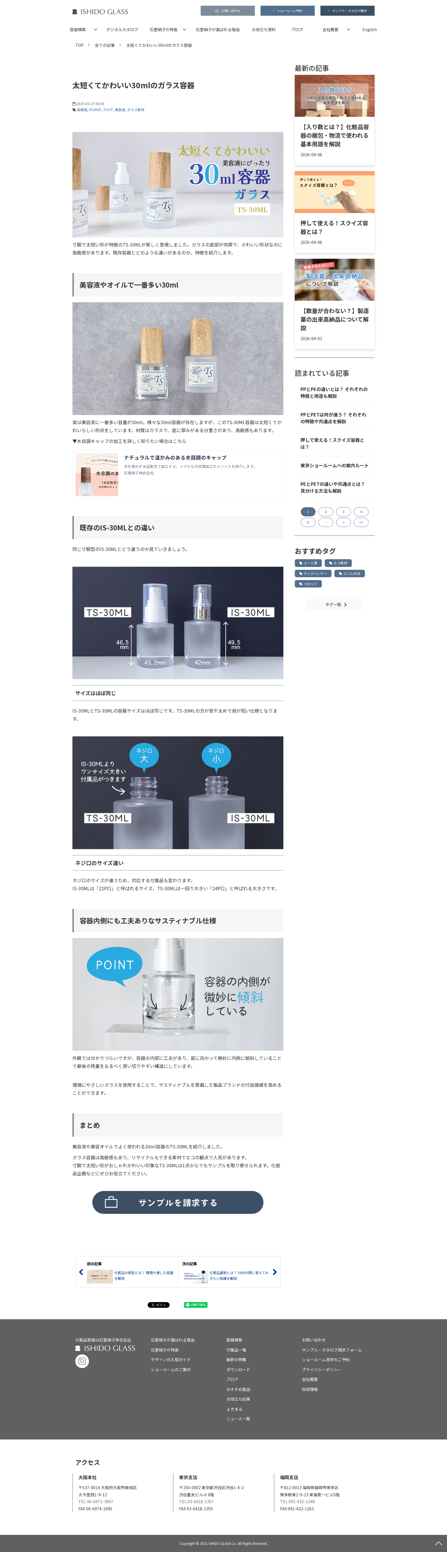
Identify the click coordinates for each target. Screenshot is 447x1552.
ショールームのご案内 (171, 1369)
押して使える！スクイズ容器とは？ (334, 227)
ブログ (297, 29)
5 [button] (308, 522)
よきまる (234, 1409)
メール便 (308, 562)
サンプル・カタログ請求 (349, 10)
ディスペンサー (313, 573)
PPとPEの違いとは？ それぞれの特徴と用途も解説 (334, 392)
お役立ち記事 (238, 1399)
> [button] (344, 522)
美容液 (120, 109)
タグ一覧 (333, 604)
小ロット (308, 583)
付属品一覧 (236, 1350)
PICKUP (95, 109)
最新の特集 (236, 1359)
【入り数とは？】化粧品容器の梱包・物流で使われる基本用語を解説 (334, 135)
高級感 (82, 109)
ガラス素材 (135, 109)
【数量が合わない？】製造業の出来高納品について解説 (334, 319)
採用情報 (310, 1389)
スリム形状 (349, 573)
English (369, 29)
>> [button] (361, 522)
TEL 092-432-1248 (297, 1501)
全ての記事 (105, 45)
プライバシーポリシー (322, 1369)
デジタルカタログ (122, 29)
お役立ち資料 (264, 29)
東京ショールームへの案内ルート (334, 465)
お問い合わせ (231, 10)
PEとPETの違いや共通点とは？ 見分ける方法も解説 (332, 487)
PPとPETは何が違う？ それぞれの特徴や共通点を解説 (333, 418)
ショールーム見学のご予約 (326, 1359)
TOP (79, 45)
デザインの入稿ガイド (171, 1359)
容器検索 (78, 29)
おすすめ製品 (238, 1389)
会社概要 (330, 29)
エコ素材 (338, 562)
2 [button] (326, 512)
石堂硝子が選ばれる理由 (218, 29)
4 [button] (361, 512)
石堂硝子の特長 (164, 29)
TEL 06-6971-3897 (95, 1501)
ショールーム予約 (289, 10)
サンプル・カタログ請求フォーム (332, 1350)
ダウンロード (238, 1369)
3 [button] (343, 512)
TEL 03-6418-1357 (196, 1501)
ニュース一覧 (238, 1418)
